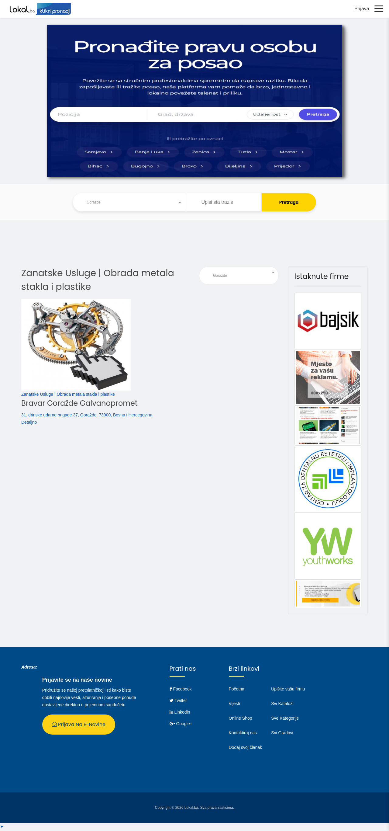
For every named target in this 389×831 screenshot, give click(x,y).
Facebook (181, 689)
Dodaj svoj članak (245, 748)
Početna (236, 689)
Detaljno (29, 423)
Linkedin (180, 713)
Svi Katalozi (282, 704)
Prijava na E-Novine (78, 725)
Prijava (360, 9)
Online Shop (240, 719)
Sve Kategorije (285, 719)
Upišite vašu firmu (288, 689)
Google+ (181, 724)
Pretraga (289, 203)
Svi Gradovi (282, 733)
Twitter (178, 701)
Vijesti (234, 704)
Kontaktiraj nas (243, 733)
